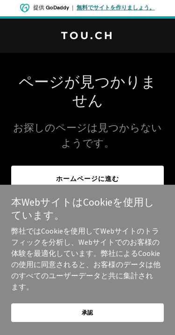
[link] (87, 36)
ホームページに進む (87, 178)
